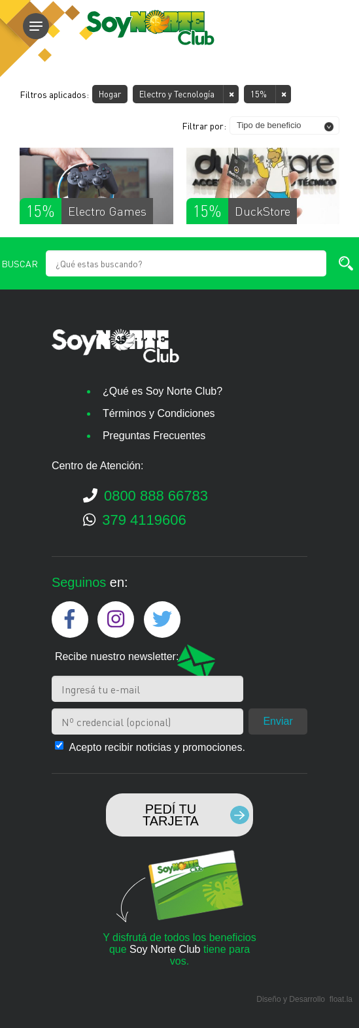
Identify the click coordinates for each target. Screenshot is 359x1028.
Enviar (277, 721)
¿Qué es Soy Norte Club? (162, 391)
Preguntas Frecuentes (154, 435)
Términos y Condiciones (159, 413)
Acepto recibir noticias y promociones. (157, 747)
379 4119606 (134, 520)
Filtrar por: (204, 125)
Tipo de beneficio (269, 125)
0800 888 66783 (145, 496)
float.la (341, 999)
